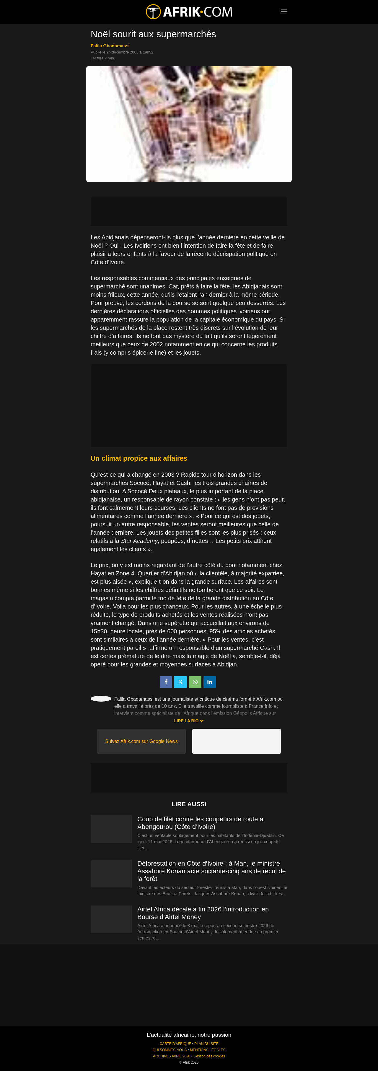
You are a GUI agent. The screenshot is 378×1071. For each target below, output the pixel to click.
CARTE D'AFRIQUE (175, 1044)
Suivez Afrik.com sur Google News (141, 741)
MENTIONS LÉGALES (207, 1050)
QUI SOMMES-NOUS (170, 1050)
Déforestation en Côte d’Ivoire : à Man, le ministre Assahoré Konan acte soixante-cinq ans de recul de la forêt (211, 871)
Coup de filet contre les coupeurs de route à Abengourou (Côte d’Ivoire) (200, 822)
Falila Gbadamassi (110, 45)
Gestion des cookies (209, 1056)
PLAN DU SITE (206, 1044)
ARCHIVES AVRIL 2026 (171, 1056)
